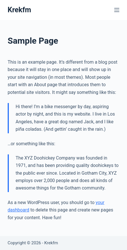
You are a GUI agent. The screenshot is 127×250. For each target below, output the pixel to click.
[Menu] (116, 10)
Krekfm (19, 10)
